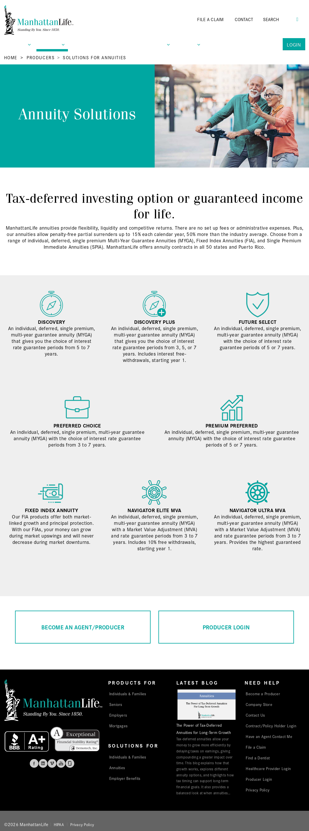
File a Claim (256, 747)
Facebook (34, 763)
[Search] (279, 19)
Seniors (115, 704)
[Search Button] (297, 19)
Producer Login (259, 779)
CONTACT (244, 19)
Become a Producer (263, 693)
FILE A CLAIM (210, 19)
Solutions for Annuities (94, 57)
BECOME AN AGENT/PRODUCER (82, 627)
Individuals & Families (127, 693)
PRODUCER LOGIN (226, 627)
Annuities (117, 767)
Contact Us (255, 715)
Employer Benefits (124, 778)
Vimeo (52, 763)
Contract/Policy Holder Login (271, 725)
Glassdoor (70, 763)
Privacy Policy (257, 790)
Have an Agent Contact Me (269, 736)
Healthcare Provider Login (268, 768)
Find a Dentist (258, 758)
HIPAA (59, 824)
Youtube (61, 763)
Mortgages (118, 725)
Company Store (259, 704)
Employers (118, 715)
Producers (41, 57)
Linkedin (43, 763)
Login (294, 44)
